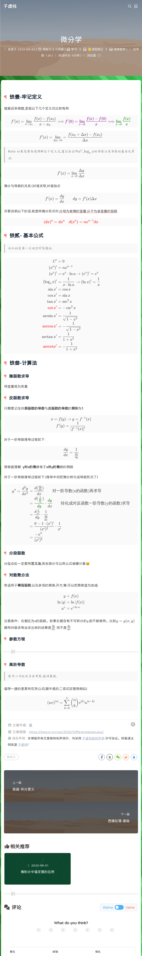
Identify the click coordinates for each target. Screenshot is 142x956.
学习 (74, 49)
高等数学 (120, 49)
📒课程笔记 (95, 49)
